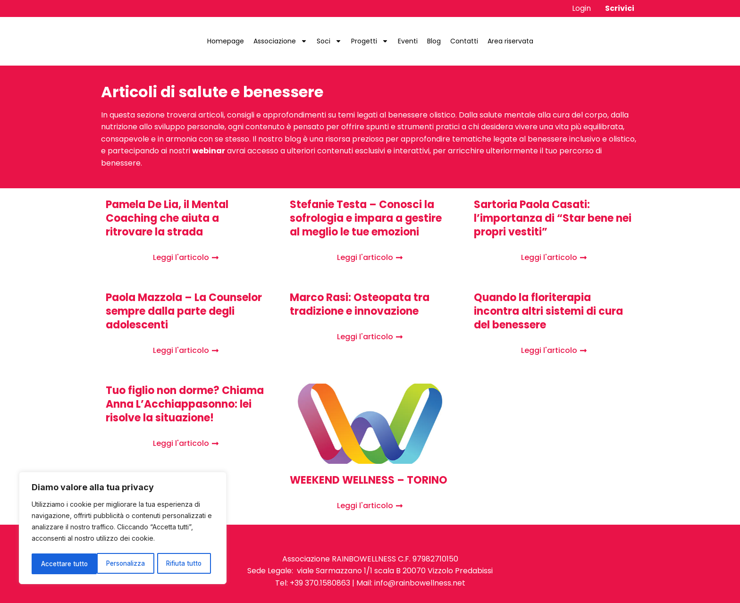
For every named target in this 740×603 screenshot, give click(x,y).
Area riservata (510, 41)
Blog (434, 41)
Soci (329, 41)
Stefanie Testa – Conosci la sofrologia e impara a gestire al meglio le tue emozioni (366, 218)
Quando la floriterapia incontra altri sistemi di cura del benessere (548, 311)
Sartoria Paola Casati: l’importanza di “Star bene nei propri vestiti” (552, 218)
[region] (123, 529)
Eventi (408, 41)
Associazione (280, 41)
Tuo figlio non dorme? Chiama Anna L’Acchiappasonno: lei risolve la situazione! (185, 404)
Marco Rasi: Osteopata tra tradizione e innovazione (359, 304)
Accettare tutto (182, 564)
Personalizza (60, 564)
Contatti (464, 41)
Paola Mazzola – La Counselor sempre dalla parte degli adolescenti (184, 311)
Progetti (369, 41)
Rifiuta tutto (119, 564)
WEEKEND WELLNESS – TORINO (368, 480)
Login (581, 8)
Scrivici (619, 8)
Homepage (225, 41)
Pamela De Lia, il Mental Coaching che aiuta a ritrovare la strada (167, 218)
